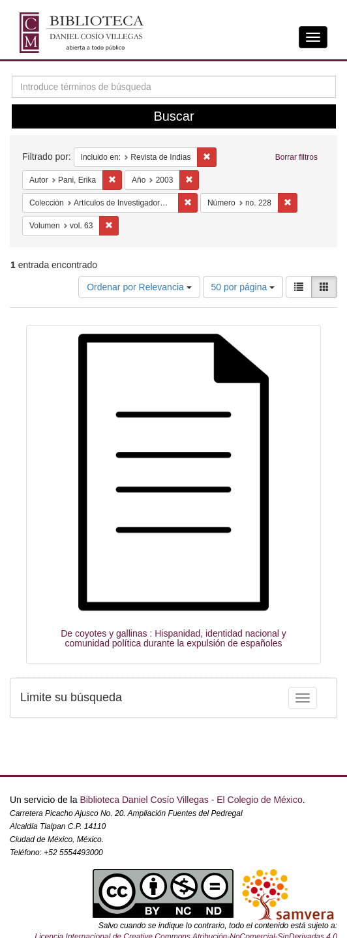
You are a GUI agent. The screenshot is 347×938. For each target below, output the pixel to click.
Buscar (173, 116)
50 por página (243, 287)
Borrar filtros (296, 157)
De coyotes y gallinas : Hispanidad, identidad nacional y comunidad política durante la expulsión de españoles (173, 638)
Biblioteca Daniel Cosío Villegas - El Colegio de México (191, 799)
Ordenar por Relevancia (139, 287)
